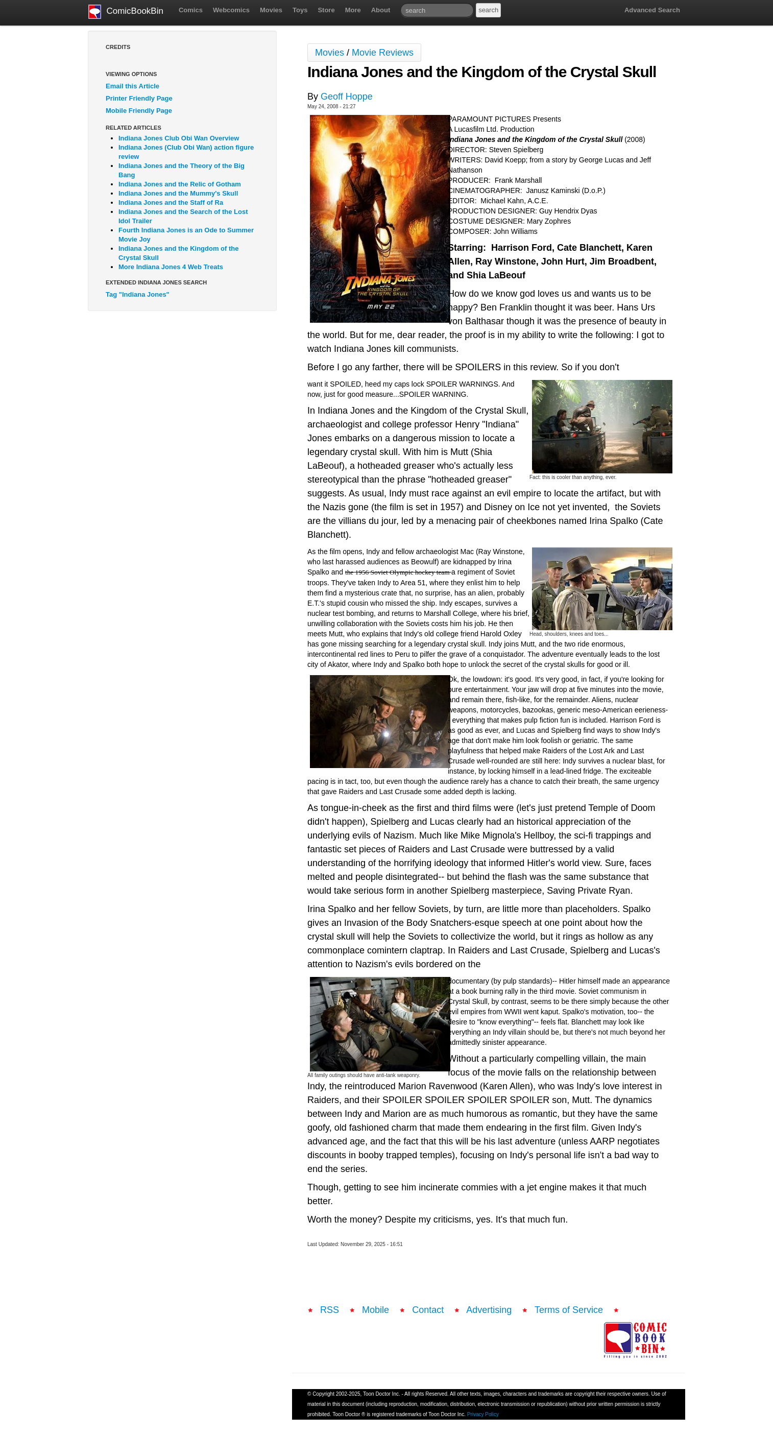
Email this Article (132, 86)
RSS (329, 1310)
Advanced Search (652, 10)
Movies (271, 10)
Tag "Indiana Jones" (138, 294)
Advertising (489, 1310)
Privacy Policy (483, 1414)
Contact (428, 1310)
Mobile (375, 1310)
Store (326, 10)
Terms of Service (569, 1310)
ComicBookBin (125, 12)
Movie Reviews (383, 52)
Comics (191, 10)
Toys (300, 10)
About (381, 10)
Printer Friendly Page (139, 98)
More (353, 10)
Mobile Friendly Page (139, 110)
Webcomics (231, 10)
